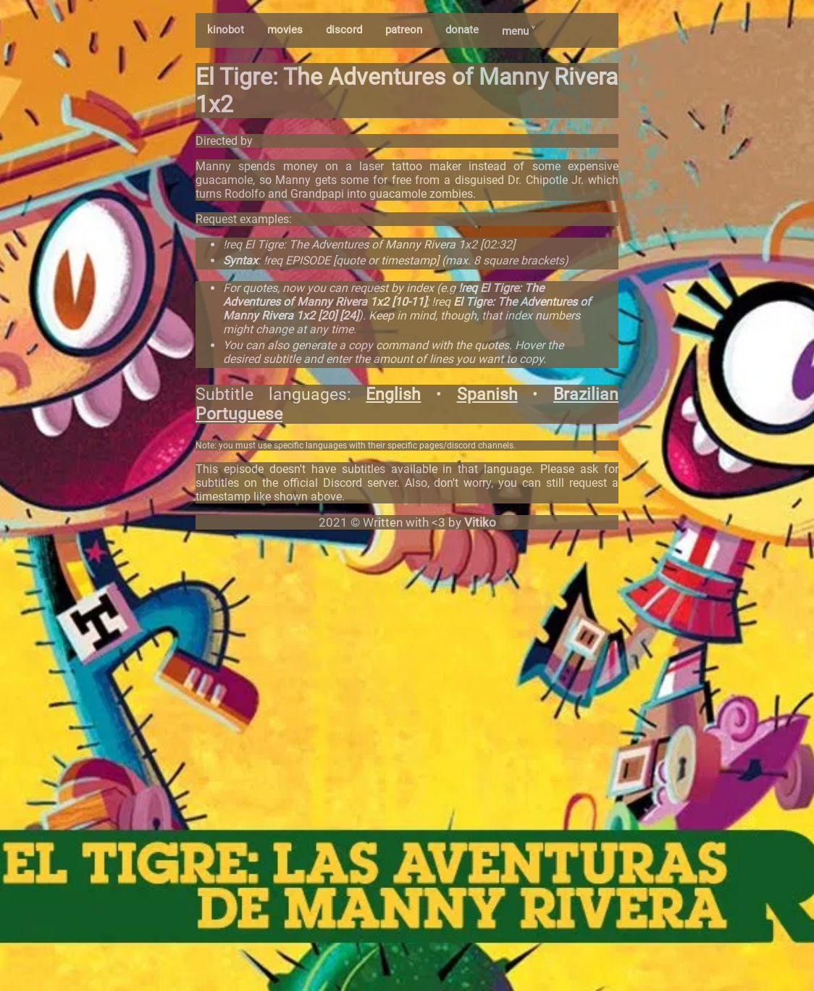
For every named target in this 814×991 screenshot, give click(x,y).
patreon (403, 29)
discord (344, 29)
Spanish (487, 394)
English (393, 394)
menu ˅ (518, 31)
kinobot (225, 29)
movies (285, 29)
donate (462, 29)
